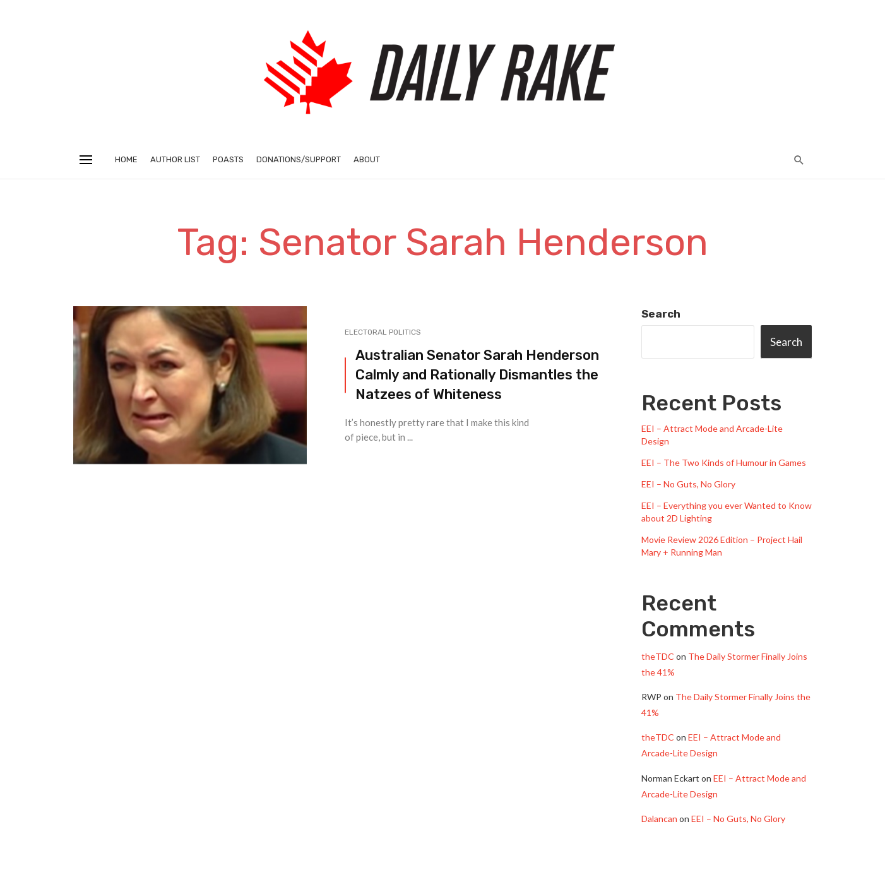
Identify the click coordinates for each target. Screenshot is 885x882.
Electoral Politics (383, 332)
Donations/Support (298, 159)
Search (660, 313)
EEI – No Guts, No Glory (688, 484)
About (366, 159)
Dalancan (659, 818)
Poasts (228, 159)
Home (126, 159)
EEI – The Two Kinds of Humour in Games (723, 462)
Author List (175, 159)
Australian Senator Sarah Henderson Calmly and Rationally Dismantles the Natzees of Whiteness (477, 375)
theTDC (657, 656)
